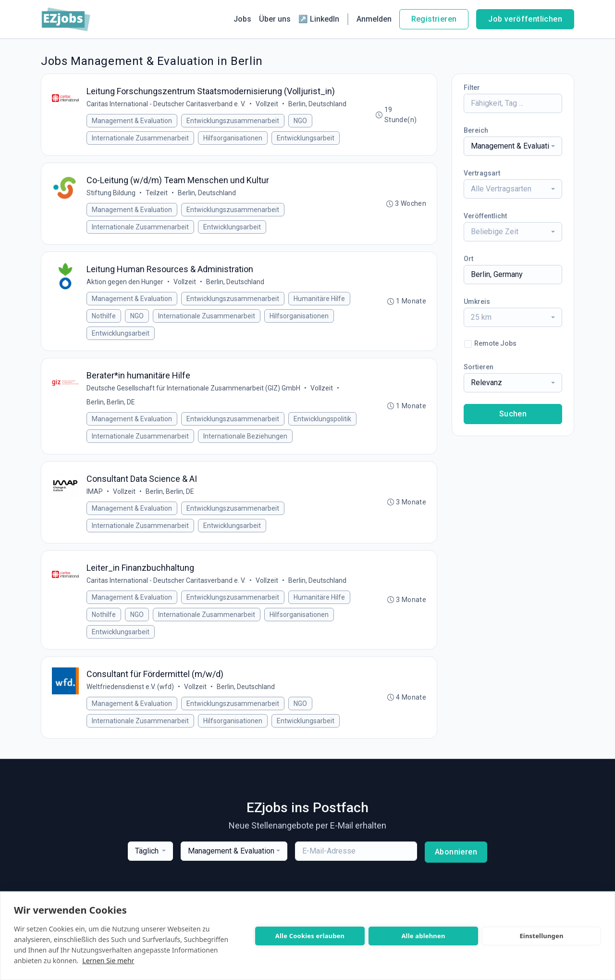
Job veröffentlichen (525, 19)
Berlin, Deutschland (318, 105)
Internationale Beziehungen (246, 443)
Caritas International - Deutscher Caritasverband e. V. (166, 105)
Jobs (242, 19)
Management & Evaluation (133, 122)
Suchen (513, 413)
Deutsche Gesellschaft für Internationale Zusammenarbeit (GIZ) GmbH (194, 395)
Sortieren (478, 367)
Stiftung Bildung (111, 196)
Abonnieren (456, 864)
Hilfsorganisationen (233, 139)
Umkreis (477, 301)
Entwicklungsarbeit (306, 139)
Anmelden (374, 19)
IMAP (95, 499)
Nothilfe (105, 321)
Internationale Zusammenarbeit (141, 139)
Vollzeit (268, 105)
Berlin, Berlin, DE (111, 409)
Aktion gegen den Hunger (125, 286)
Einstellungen (541, 935)
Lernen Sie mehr (108, 960)
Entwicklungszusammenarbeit (233, 122)
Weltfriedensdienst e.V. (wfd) (131, 699)
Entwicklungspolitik (323, 425)
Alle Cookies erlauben (309, 935)
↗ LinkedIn (318, 19)
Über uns (275, 19)
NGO (301, 122)
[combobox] (513, 146)
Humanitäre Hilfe (320, 303)
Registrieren (434, 19)
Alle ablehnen (423, 935)
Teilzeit (158, 196)
